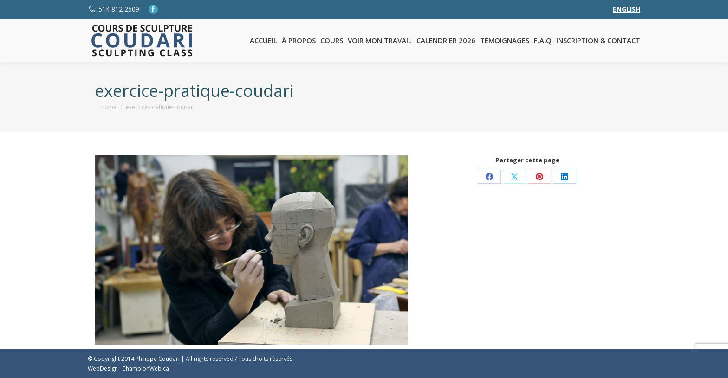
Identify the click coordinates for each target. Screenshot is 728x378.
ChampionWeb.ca (145, 368)
